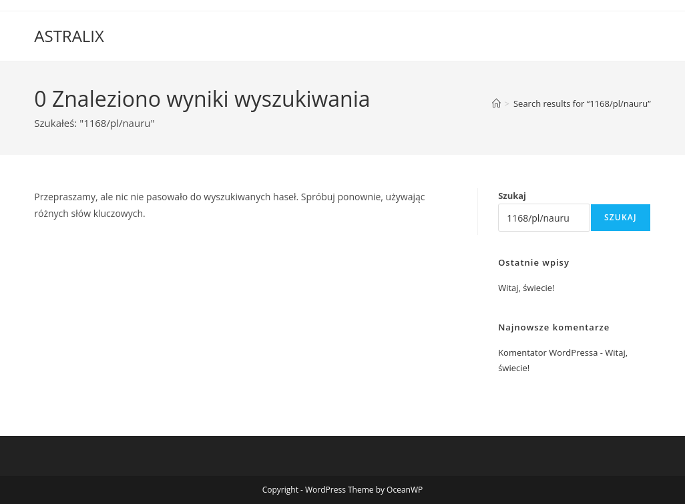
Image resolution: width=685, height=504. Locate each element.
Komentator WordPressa (548, 352)
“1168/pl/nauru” (582, 103)
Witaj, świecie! (526, 288)
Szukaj (512, 196)
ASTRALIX (69, 36)
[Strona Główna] (496, 103)
